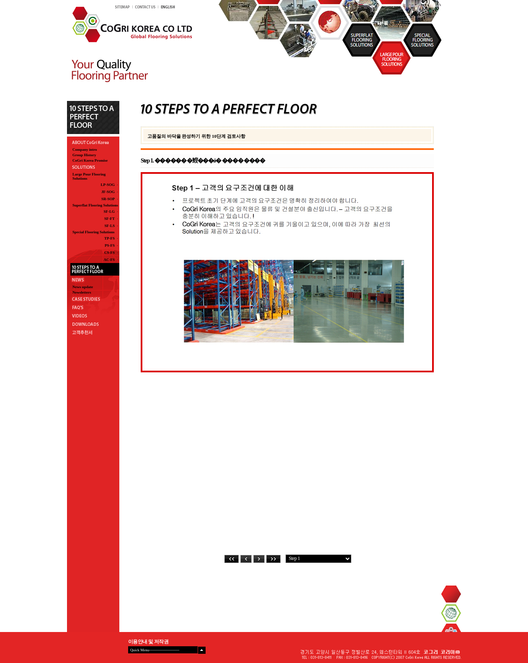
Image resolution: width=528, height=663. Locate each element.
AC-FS (109, 260)
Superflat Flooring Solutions (95, 205)
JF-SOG (108, 192)
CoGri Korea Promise (90, 160)
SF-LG (109, 211)
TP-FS (109, 238)
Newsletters (81, 292)
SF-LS (109, 226)
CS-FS (109, 252)
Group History (84, 155)
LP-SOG (107, 185)
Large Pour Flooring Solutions (89, 176)
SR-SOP (108, 199)
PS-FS (110, 245)
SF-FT (109, 219)
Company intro (84, 149)
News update (82, 287)
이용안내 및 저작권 (148, 642)
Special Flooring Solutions (93, 232)
